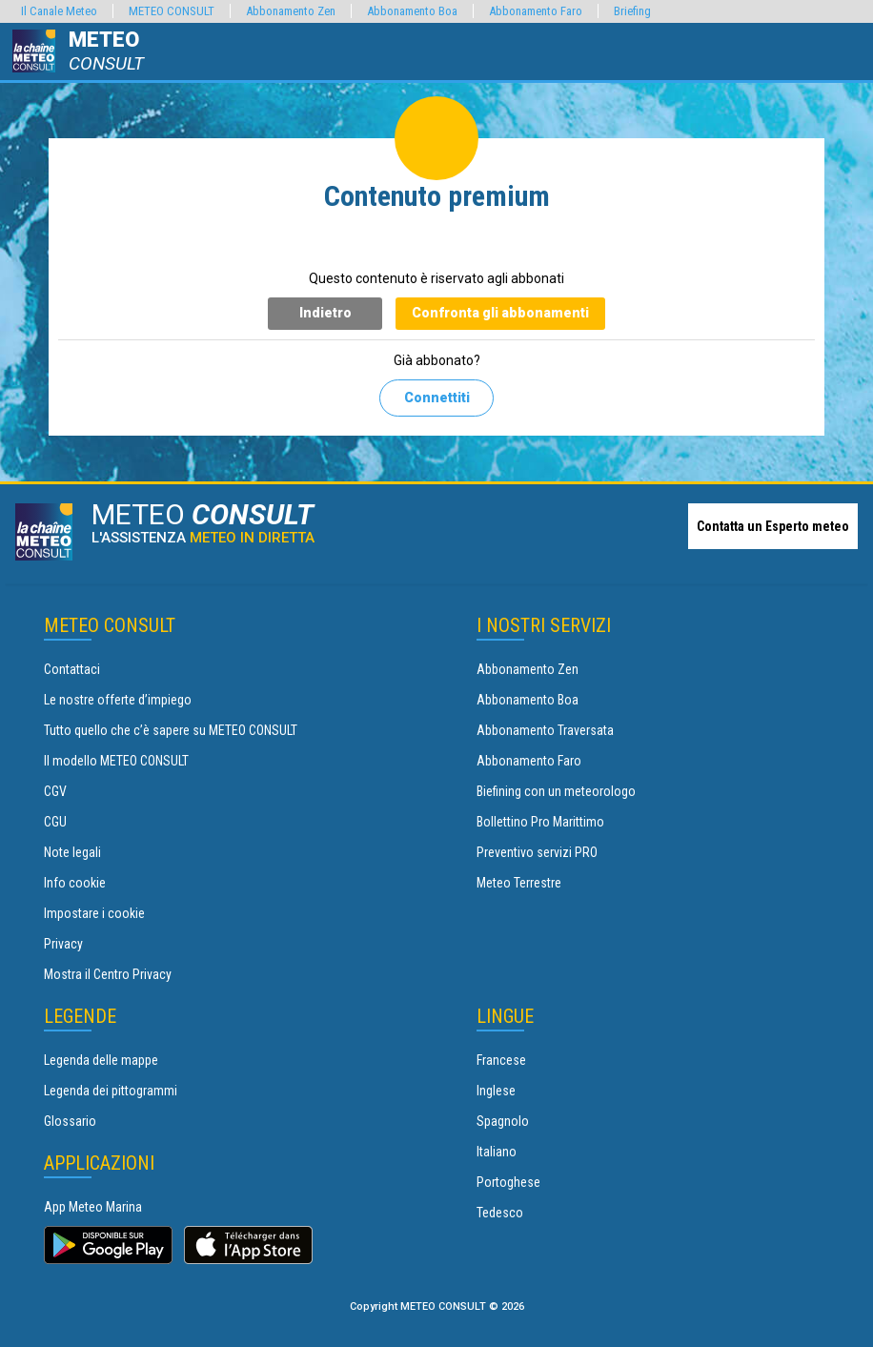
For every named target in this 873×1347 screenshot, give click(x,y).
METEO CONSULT (171, 11)
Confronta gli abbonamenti (500, 312)
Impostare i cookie (94, 913)
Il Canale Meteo (59, 11)
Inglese (496, 1090)
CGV (55, 791)
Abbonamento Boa (528, 699)
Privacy (63, 943)
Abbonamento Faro (529, 760)
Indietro (325, 312)
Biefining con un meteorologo (556, 791)
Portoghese (508, 1182)
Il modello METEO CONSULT (116, 760)
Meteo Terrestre (519, 882)
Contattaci (72, 669)
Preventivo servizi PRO (537, 852)
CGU (55, 821)
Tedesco (500, 1212)
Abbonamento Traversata (545, 730)
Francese (501, 1060)
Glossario (70, 1121)
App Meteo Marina (93, 1206)
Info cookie (75, 882)
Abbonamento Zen (528, 669)
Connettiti (437, 397)
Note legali (72, 852)
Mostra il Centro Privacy (108, 974)
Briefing (632, 11)
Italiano (497, 1151)
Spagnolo (503, 1121)
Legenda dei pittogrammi (110, 1090)
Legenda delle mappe (101, 1060)
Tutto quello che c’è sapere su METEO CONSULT (170, 730)
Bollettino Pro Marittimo (540, 821)
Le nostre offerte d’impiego (118, 699)
